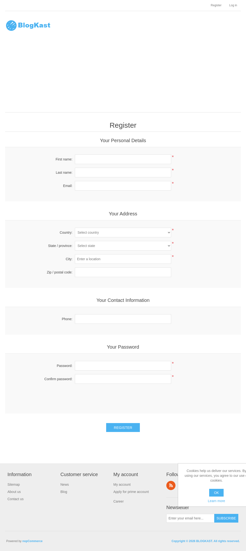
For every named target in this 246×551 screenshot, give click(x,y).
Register (216, 5)
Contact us (15, 499)
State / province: (60, 246)
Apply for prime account (131, 492)
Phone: (67, 319)
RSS (170, 485)
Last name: (64, 172)
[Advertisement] (124, 76)
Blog (63, 492)
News (64, 484)
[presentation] (123, 396)
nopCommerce (32, 541)
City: (69, 259)
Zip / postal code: (59, 272)
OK (216, 493)
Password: (64, 366)
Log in (233, 5)
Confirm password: (58, 379)
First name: (64, 159)
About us (14, 492)
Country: (66, 232)
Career (118, 501)
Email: (67, 186)
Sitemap (13, 484)
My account (122, 484)
